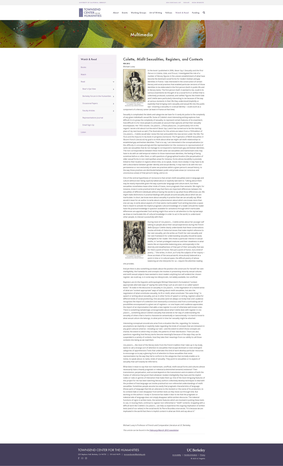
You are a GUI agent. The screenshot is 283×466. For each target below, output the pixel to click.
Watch (83, 74)
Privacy (202, 455)
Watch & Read (182, 12)
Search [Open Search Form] (204, 12)
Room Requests (198, 2)
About (116, 12)
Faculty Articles (88, 110)
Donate (186, 2)
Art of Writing (155, 12)
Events (125, 12)
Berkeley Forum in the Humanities (96, 96)
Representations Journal (92, 117)
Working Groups (138, 12)
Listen (83, 132)
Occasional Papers (90, 103)
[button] (113, 81)
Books (83, 67)
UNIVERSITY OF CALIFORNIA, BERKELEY (92, 2)
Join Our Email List (173, 2)
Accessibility (176, 455)
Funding (195, 12)
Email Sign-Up (88, 125)
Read (83, 81)
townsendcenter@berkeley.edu (134, 454)
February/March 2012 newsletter (163, 430)
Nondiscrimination (190, 455)
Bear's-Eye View (89, 89)
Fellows (168, 12)
